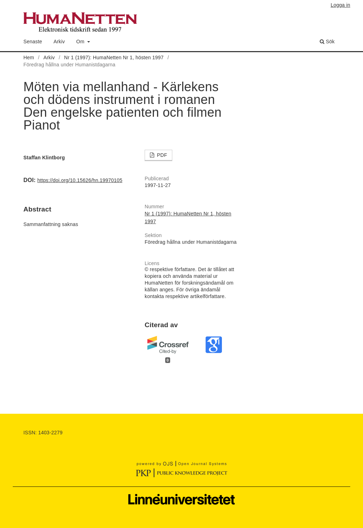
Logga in (340, 5)
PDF (161, 155)
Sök (327, 41)
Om (81, 41)
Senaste (32, 41)
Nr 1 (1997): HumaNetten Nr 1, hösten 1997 (114, 57)
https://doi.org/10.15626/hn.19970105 (79, 180)
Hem (28, 57)
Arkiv (59, 41)
